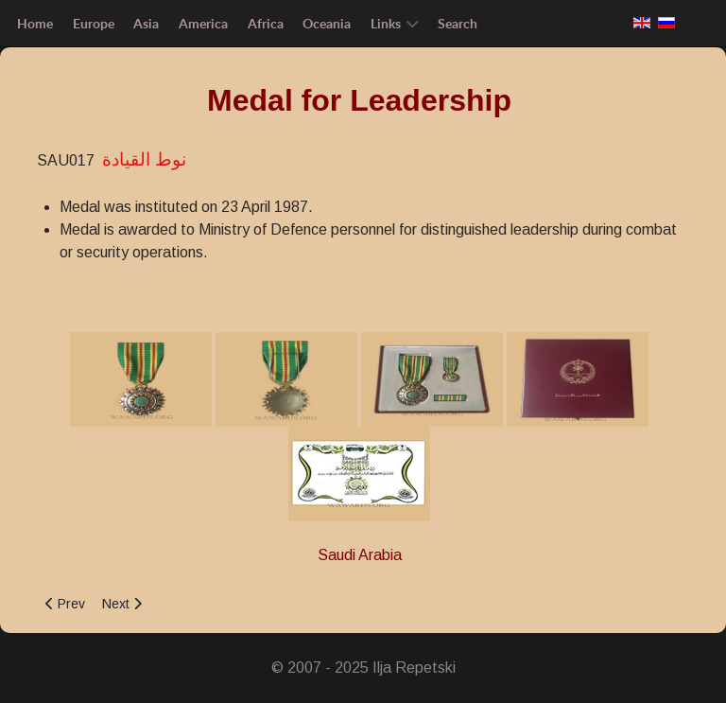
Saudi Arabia (360, 555)
